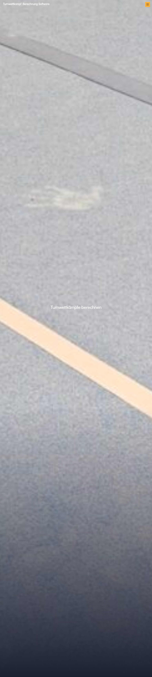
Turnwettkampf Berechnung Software (26, 4)
